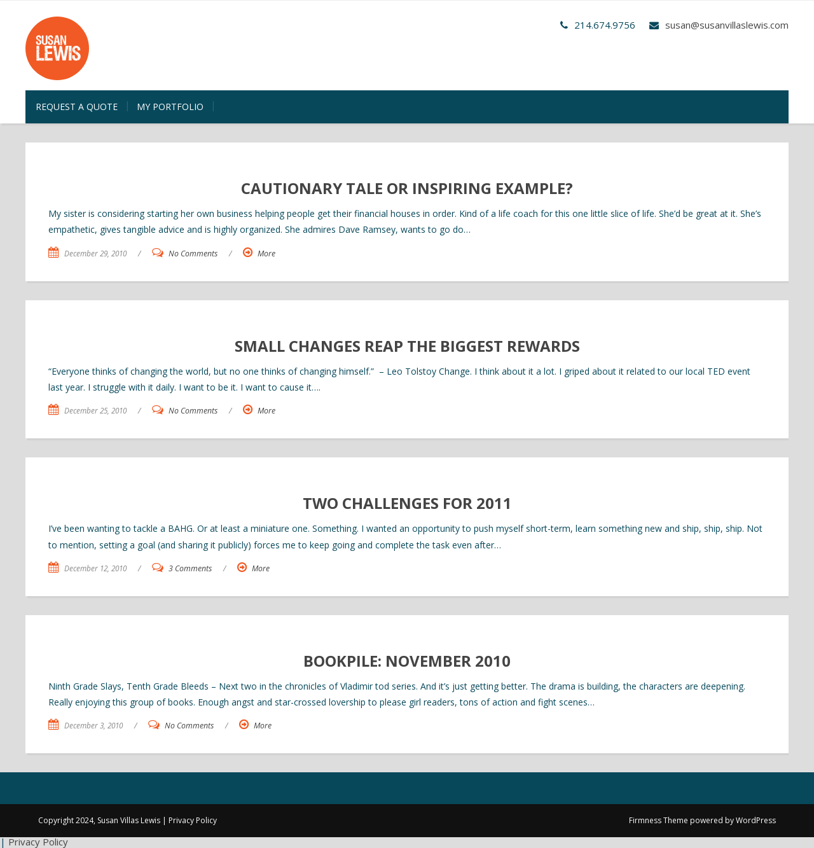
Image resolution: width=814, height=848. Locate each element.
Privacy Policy (193, 820)
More (266, 253)
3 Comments (190, 568)
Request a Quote (77, 107)
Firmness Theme (658, 820)
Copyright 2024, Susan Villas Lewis (99, 820)
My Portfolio (170, 107)
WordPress (756, 820)
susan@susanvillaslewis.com (727, 24)
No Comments (193, 253)
